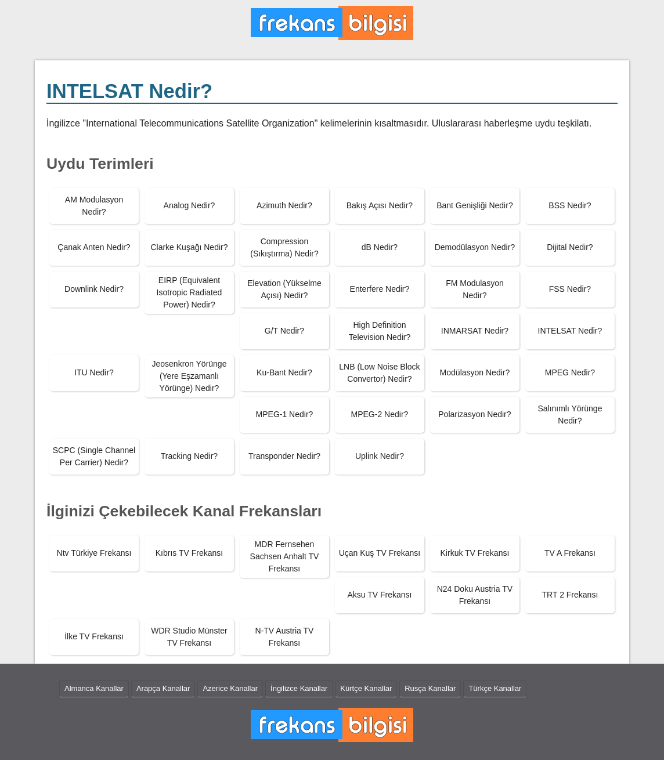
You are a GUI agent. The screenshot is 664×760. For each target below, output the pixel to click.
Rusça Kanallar (430, 688)
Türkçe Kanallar (494, 688)
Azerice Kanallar (230, 688)
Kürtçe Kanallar (366, 688)
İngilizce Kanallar (298, 688)
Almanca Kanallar (94, 688)
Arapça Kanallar (163, 688)
